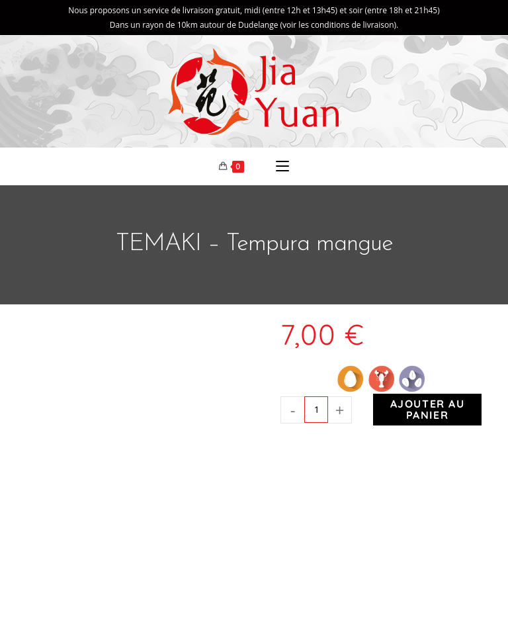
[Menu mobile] (282, 168)
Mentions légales (409, 578)
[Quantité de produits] (316, 412)
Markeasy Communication (324, 578)
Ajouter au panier (427, 412)
